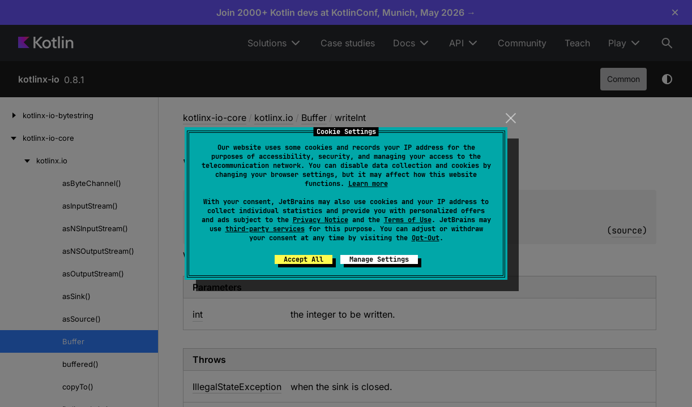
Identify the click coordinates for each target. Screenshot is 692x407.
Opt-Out (425, 238)
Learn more (368, 183)
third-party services (265, 228)
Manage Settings (379, 259)
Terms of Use (408, 219)
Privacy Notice (320, 219)
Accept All (303, 259)
